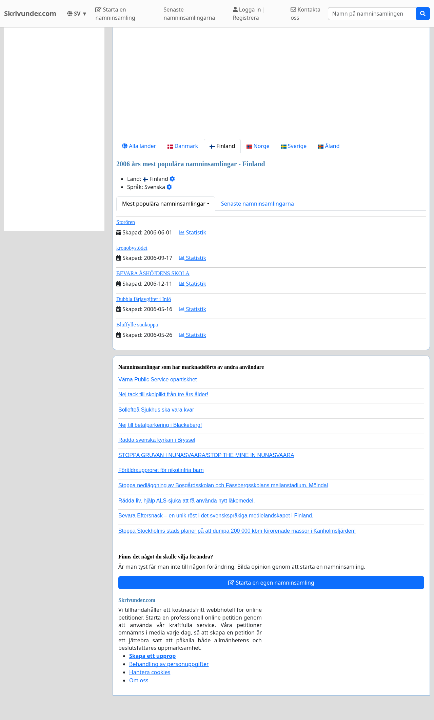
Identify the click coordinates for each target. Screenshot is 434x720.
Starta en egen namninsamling (271, 582)
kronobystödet (131, 248)
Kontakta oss (305, 13)
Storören (125, 222)
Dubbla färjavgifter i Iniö (143, 299)
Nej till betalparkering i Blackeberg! (160, 425)
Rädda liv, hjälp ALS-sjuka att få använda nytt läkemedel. (186, 501)
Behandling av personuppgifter (169, 664)
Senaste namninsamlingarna (189, 13)
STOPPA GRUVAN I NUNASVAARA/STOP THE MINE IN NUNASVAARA (206, 455)
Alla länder (139, 146)
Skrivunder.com (30, 13)
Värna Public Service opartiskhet (157, 379)
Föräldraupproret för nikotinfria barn (161, 470)
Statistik (192, 232)
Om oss (139, 680)
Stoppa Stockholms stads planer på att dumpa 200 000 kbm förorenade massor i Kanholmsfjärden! (237, 531)
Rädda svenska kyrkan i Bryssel (156, 440)
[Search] (372, 13)
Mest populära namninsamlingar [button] (163, 203)
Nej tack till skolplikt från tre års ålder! (163, 394)
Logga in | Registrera (249, 13)
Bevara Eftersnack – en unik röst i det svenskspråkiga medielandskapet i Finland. (215, 515)
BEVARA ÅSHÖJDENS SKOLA (153, 273)
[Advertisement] (271, 85)
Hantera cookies (149, 672)
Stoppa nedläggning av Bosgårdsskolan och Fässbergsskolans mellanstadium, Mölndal (223, 485)
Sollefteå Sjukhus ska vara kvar (156, 410)
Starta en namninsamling (115, 13)
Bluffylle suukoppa (137, 324)
